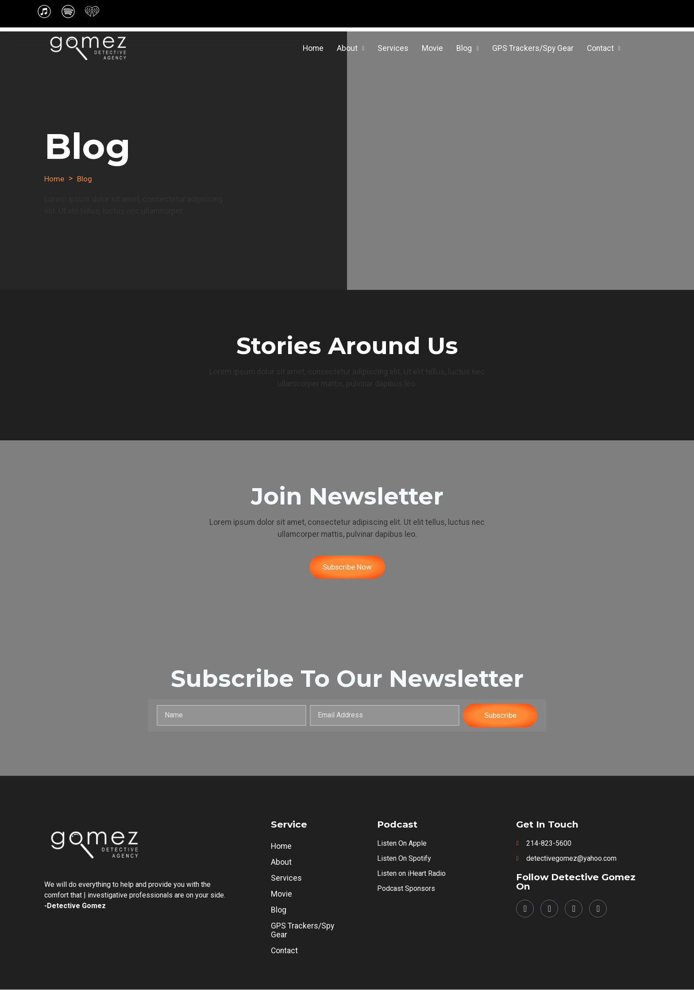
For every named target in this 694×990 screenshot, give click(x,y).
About (350, 48)
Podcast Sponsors (406, 889)
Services (393, 48)
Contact (604, 48)
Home (313, 48)
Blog (467, 48)
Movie (432, 48)
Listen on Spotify (404, 859)
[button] (350, 48)
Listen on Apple (402, 844)
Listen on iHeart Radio (411, 874)
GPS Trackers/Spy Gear (533, 48)
